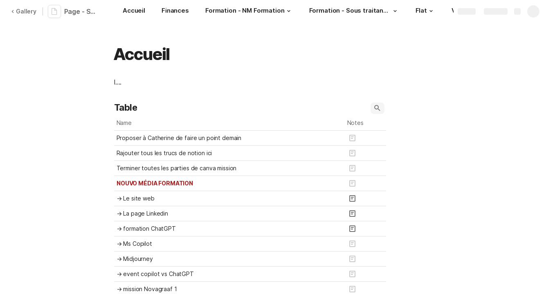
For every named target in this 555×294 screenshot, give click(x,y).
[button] (289, 11)
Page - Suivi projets (82, 11)
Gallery (23, 11)
